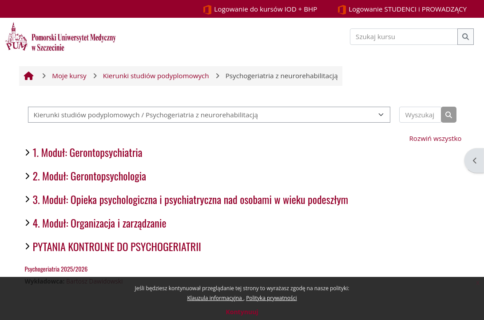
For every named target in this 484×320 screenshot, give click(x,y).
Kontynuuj (242, 312)
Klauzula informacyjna (215, 298)
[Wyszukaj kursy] (420, 115)
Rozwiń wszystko (435, 138)
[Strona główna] (60, 35)
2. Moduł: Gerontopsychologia (90, 176)
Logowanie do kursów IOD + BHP (259, 9)
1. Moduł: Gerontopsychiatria (88, 152)
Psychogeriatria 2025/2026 (56, 268)
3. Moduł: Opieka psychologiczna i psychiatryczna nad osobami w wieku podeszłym (191, 199)
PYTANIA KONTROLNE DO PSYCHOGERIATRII (117, 246)
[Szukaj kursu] (404, 36)
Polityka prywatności (271, 298)
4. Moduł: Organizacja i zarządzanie (100, 223)
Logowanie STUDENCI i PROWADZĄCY (402, 9)
